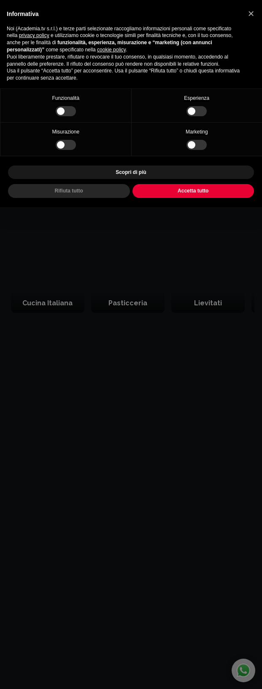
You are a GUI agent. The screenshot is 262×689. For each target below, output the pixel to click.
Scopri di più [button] (131, 172)
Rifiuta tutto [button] (69, 191)
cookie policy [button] (111, 50)
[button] (251, 13)
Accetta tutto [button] (193, 191)
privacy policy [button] (34, 35)
